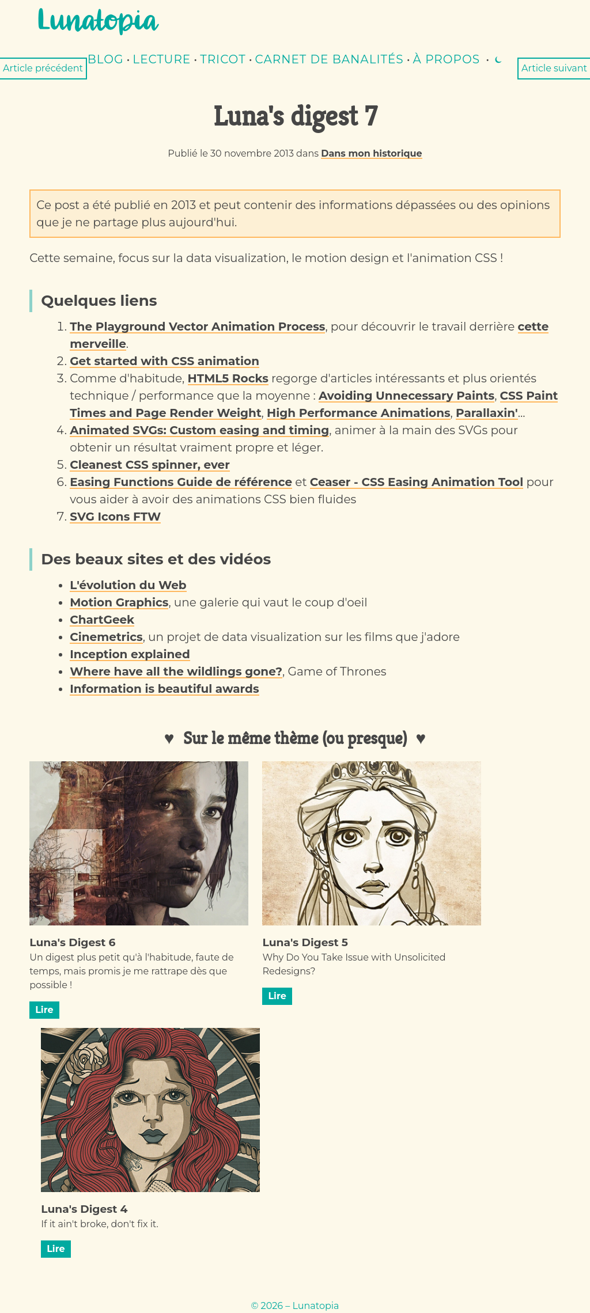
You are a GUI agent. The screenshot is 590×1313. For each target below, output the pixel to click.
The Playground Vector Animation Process (197, 326)
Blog (106, 59)
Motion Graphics (119, 602)
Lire (44, 1009)
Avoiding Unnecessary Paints (406, 396)
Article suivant (554, 68)
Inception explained (130, 654)
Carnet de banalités (329, 59)
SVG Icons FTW (115, 516)
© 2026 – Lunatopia (295, 1305)
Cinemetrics (106, 637)
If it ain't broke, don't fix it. (99, 1224)
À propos (446, 59)
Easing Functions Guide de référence (181, 482)
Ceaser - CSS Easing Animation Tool (416, 482)
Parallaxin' (487, 413)
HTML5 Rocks (228, 378)
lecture (162, 59)
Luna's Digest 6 (72, 942)
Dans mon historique (371, 153)
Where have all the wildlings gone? (176, 671)
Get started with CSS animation (164, 361)
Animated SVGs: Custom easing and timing (199, 430)
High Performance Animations (359, 413)
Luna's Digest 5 (305, 942)
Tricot (223, 59)
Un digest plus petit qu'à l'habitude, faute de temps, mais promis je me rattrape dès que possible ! (131, 971)
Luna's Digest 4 (84, 1209)
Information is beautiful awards (164, 689)
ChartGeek (102, 620)
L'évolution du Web (128, 585)
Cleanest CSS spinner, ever (150, 465)
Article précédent (43, 68)
